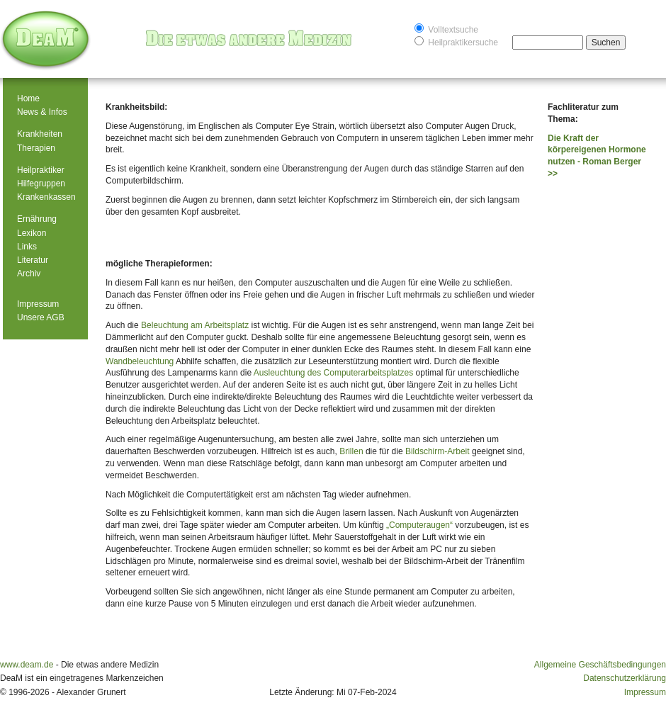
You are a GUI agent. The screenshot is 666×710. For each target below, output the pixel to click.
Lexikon (31, 233)
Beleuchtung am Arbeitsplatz (195, 325)
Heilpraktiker (40, 170)
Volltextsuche (446, 28)
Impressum (38, 304)
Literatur (32, 260)
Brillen (351, 451)
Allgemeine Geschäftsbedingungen (600, 665)
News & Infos (42, 112)
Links (27, 247)
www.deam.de (26, 665)
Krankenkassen (46, 197)
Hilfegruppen (41, 183)
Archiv (28, 273)
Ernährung (37, 219)
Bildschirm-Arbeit (437, 451)
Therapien (36, 148)
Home (28, 98)
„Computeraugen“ (419, 525)
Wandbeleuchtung (140, 361)
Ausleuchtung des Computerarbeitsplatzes (333, 373)
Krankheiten (39, 134)
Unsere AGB (40, 317)
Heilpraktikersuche (456, 41)
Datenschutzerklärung (624, 678)
